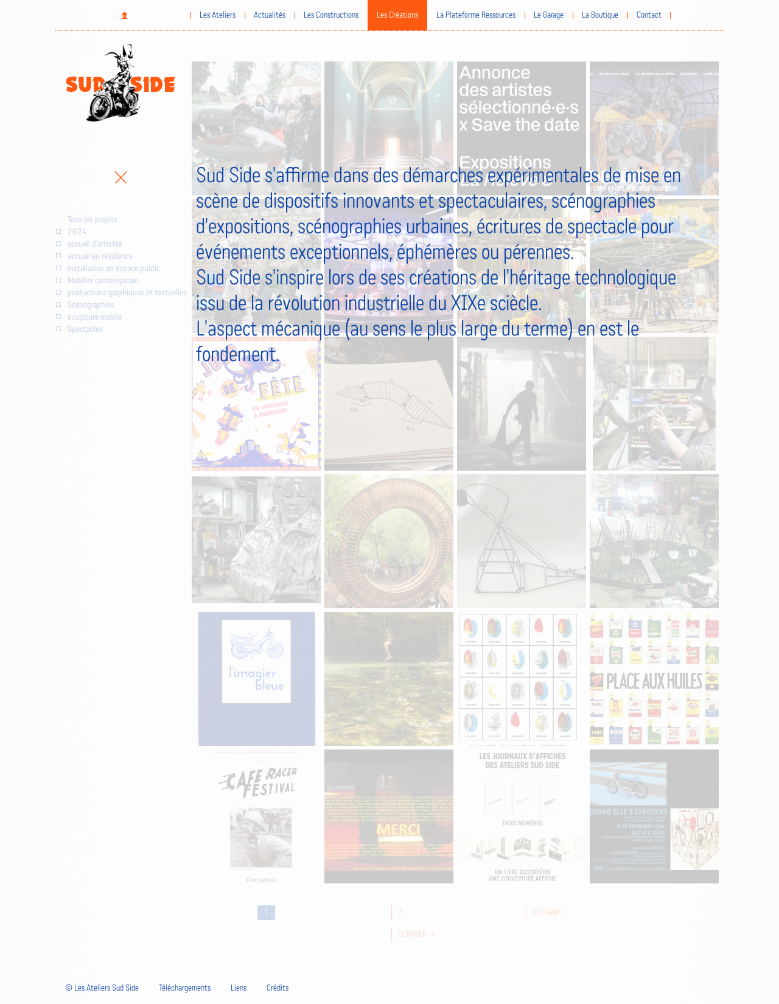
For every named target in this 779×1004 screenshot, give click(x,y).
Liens (238, 988)
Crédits (277, 988)
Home (124, 15)
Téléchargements (185, 988)
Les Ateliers (218, 15)
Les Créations (397, 15)
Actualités (269, 15)
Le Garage (549, 15)
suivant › (550, 912)
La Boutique (600, 15)
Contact (649, 15)
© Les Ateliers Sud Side (102, 988)
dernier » (416, 934)
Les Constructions (331, 15)
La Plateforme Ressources (475, 15)
